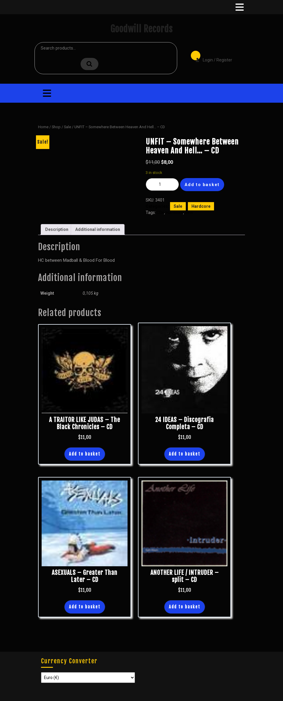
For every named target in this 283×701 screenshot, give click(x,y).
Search (89, 64)
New (189, 212)
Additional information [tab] (97, 229)
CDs (160, 212)
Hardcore (200, 206)
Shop (56, 127)
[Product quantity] (162, 184)
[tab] (239, 7)
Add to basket (202, 184)
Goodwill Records (141, 28)
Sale (67, 127)
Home (43, 127)
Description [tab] (56, 229)
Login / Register (210, 55)
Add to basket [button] (84, 453)
